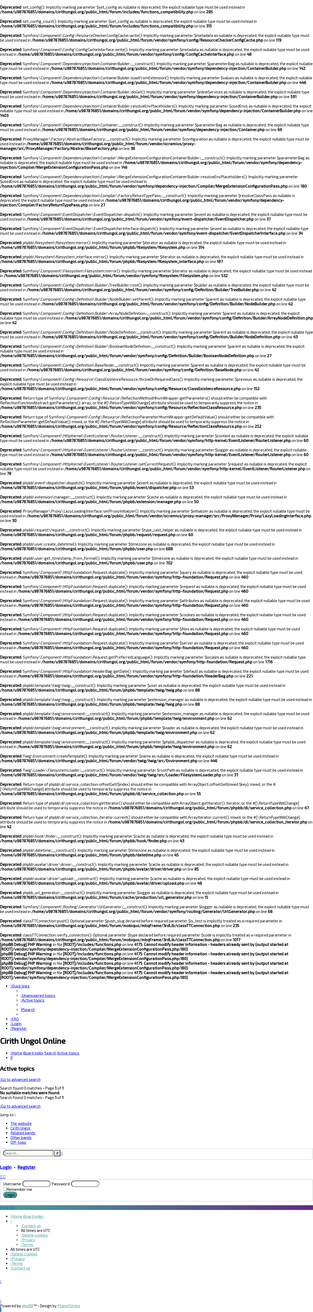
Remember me (19, 1189)
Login (6, 1167)
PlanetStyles (69, 1305)
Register (27, 1167)
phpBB (27, 1305)
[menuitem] (38, 995)
